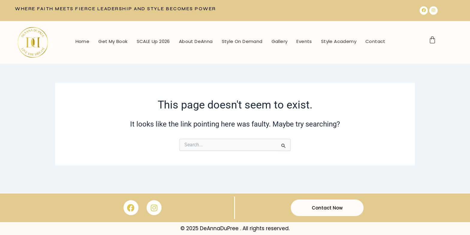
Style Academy (338, 41)
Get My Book (112, 41)
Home (83, 41)
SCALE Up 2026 (153, 41)
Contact (375, 41)
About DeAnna (196, 41)
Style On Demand (242, 41)
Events (304, 41)
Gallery (280, 41)
